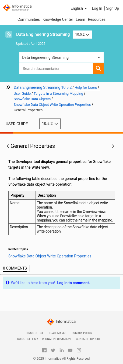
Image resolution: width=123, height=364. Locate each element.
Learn (80, 19)
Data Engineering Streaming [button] (45, 57)
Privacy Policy (82, 333)
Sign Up (112, 8)
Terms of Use (34, 333)
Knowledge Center (58, 19)
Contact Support (88, 339)
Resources (97, 19)
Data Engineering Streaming (43, 34)
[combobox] (56, 68)
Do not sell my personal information (44, 339)
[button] (79, 8)
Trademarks (57, 333)
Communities (28, 19)
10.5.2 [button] (82, 34)
